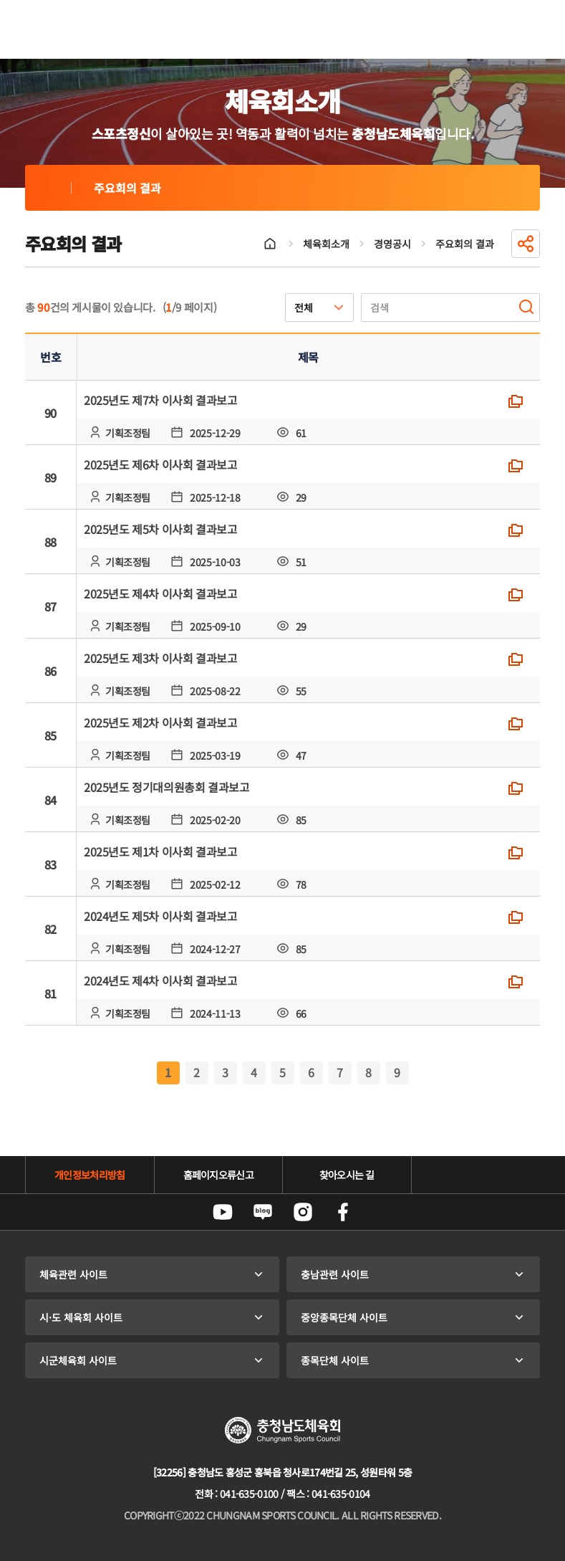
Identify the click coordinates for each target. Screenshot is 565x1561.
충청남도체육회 (91, 29)
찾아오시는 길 (347, 1175)
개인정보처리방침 (89, 1175)
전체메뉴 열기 (523, 29)
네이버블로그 (262, 1211)
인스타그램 (302, 1211)
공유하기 (525, 243)
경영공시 (392, 244)
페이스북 (343, 1211)
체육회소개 (326, 244)
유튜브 (222, 1211)
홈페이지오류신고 (218, 1175)
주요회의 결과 (48, 187)
